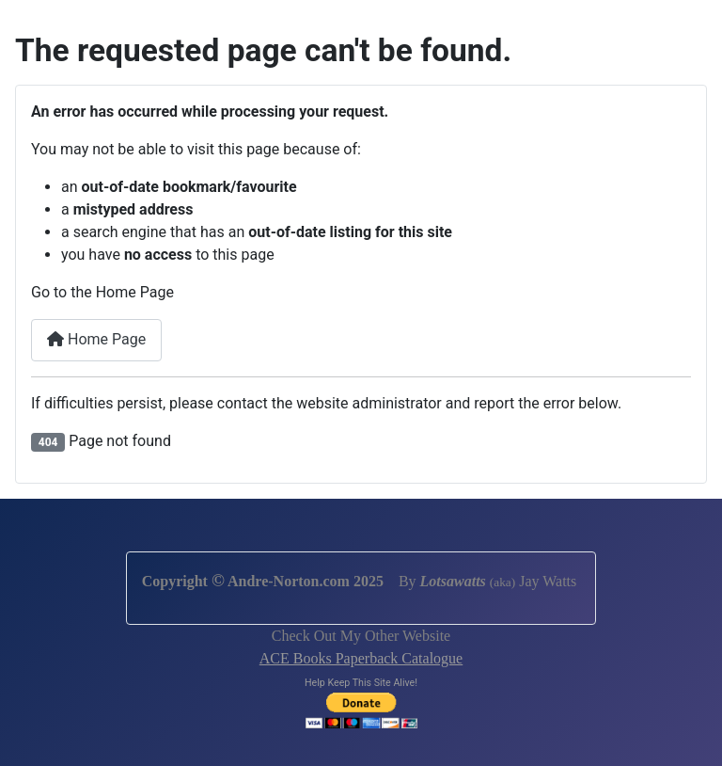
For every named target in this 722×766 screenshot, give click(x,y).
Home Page (96, 339)
